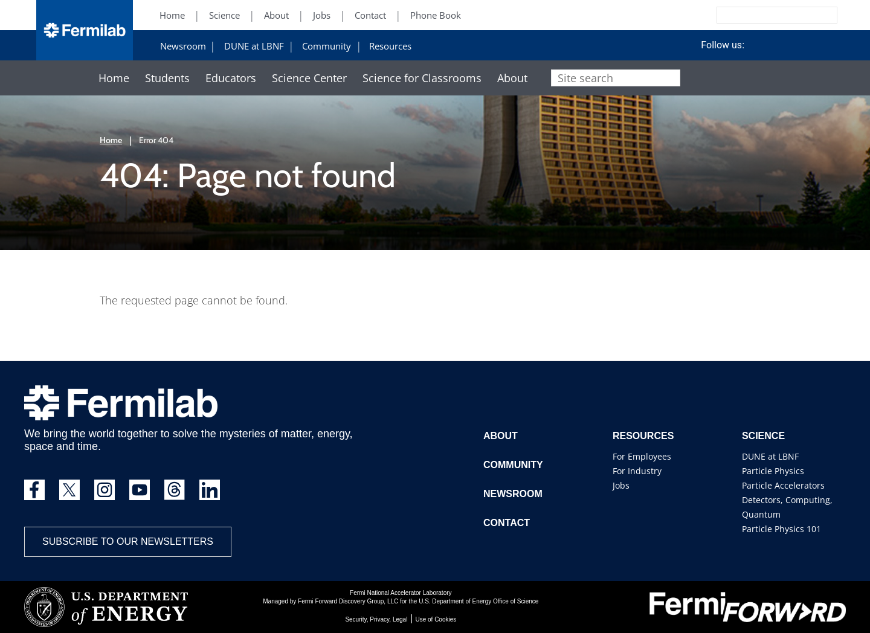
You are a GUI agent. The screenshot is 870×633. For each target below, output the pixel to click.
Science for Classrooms (422, 78)
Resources (390, 46)
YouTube (815, 45)
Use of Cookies (435, 619)
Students (167, 78)
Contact (370, 15)
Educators (230, 78)
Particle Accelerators (783, 485)
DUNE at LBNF (254, 46)
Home (172, 15)
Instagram (793, 45)
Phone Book (435, 15)
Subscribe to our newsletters (127, 541)
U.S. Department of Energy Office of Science (478, 601)
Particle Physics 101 (781, 529)
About (276, 15)
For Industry (637, 471)
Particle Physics (773, 471)
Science (224, 15)
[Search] (749, 15)
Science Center (309, 78)
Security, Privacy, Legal (376, 619)
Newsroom (183, 46)
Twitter (748, 45)
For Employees (642, 456)
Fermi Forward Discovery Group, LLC (348, 601)
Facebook (771, 45)
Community (326, 46)
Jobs (321, 15)
